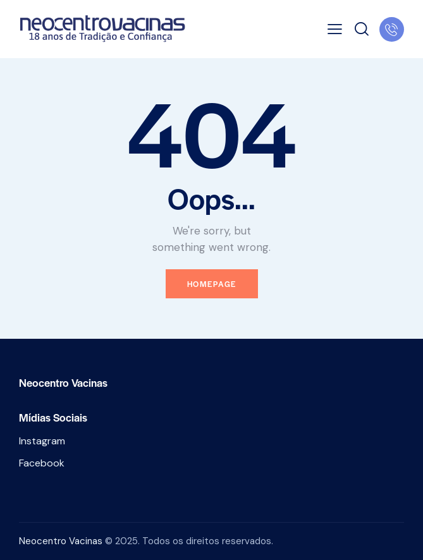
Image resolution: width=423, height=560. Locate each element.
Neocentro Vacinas (60, 541)
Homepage (211, 283)
